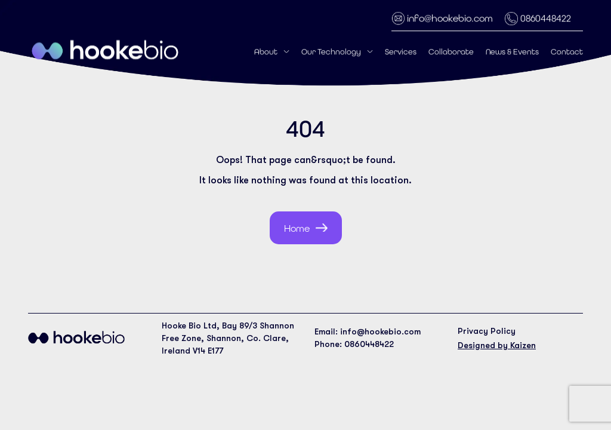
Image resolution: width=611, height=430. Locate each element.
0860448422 (545, 17)
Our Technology (331, 51)
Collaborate (451, 51)
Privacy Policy (487, 331)
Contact (567, 51)
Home (297, 228)
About (265, 51)
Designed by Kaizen (497, 345)
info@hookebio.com (450, 17)
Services (400, 51)
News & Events (512, 51)
